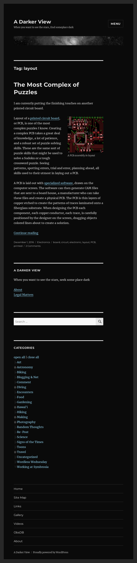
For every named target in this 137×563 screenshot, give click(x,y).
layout (86, 242)
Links (17, 506)
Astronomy (25, 367)
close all (33, 357)
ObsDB (19, 532)
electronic (75, 242)
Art (19, 362)
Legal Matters (23, 294)
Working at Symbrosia (33, 467)
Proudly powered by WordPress (50, 552)
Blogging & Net (28, 377)
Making (22, 417)
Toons (21, 447)
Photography (26, 422)
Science (22, 437)
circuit (64, 242)
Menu (116, 23)
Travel (21, 452)
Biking (21, 372)
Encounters (25, 392)
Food (20, 397)
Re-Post (23, 432)
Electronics (43, 242)
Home (18, 489)
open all (19, 357)
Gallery (18, 515)
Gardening (24, 402)
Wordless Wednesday (32, 462)
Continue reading (26, 233)
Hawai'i (22, 407)
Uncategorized (27, 457)
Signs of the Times (30, 442)
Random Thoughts (30, 427)
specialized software (58, 183)
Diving (21, 387)
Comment (24, 382)
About (18, 289)
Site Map (20, 497)
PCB (93, 242)
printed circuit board (44, 118)
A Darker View (32, 22)
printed (18, 245)
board (56, 242)
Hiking (22, 412)
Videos (18, 523)
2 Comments (33, 245)
